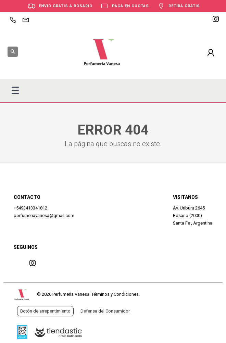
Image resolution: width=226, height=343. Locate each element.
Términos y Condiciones (115, 294)
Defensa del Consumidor (105, 311)
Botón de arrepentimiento (45, 311)
